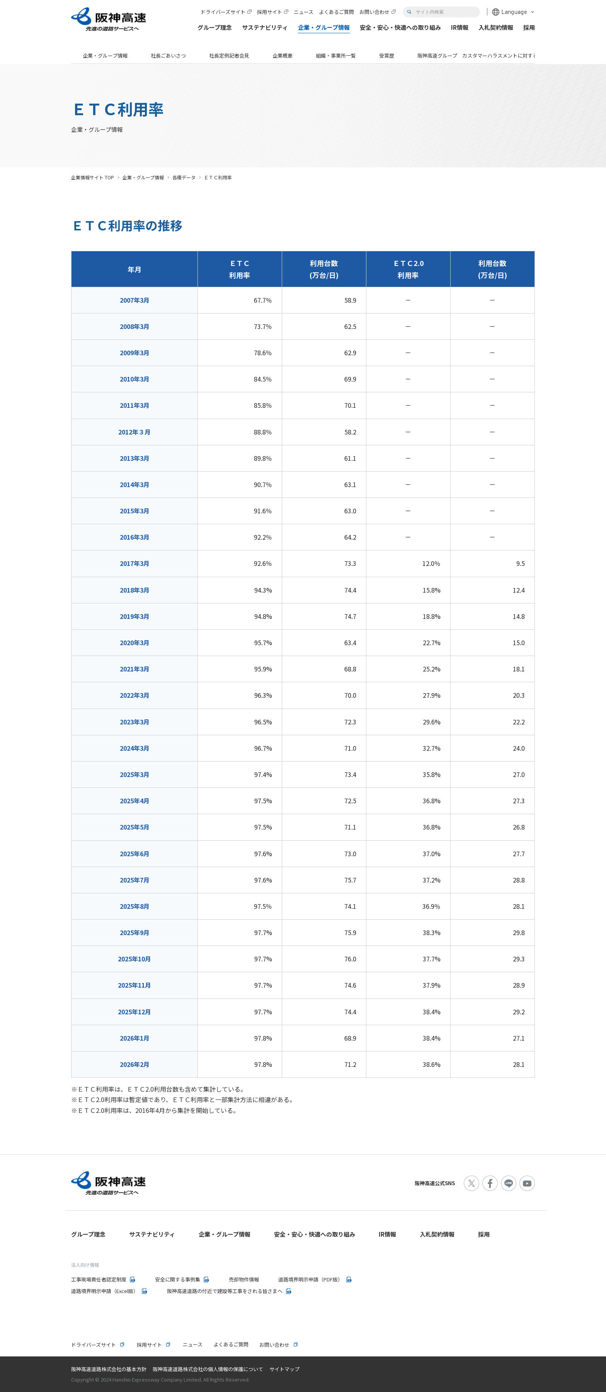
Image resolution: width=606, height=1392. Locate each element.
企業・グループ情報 (105, 55)
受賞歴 (386, 55)
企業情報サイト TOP (92, 177)
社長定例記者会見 (229, 55)
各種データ (184, 177)
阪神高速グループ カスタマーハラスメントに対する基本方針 (487, 55)
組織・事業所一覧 (336, 55)
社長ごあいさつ (168, 55)
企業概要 (282, 55)
